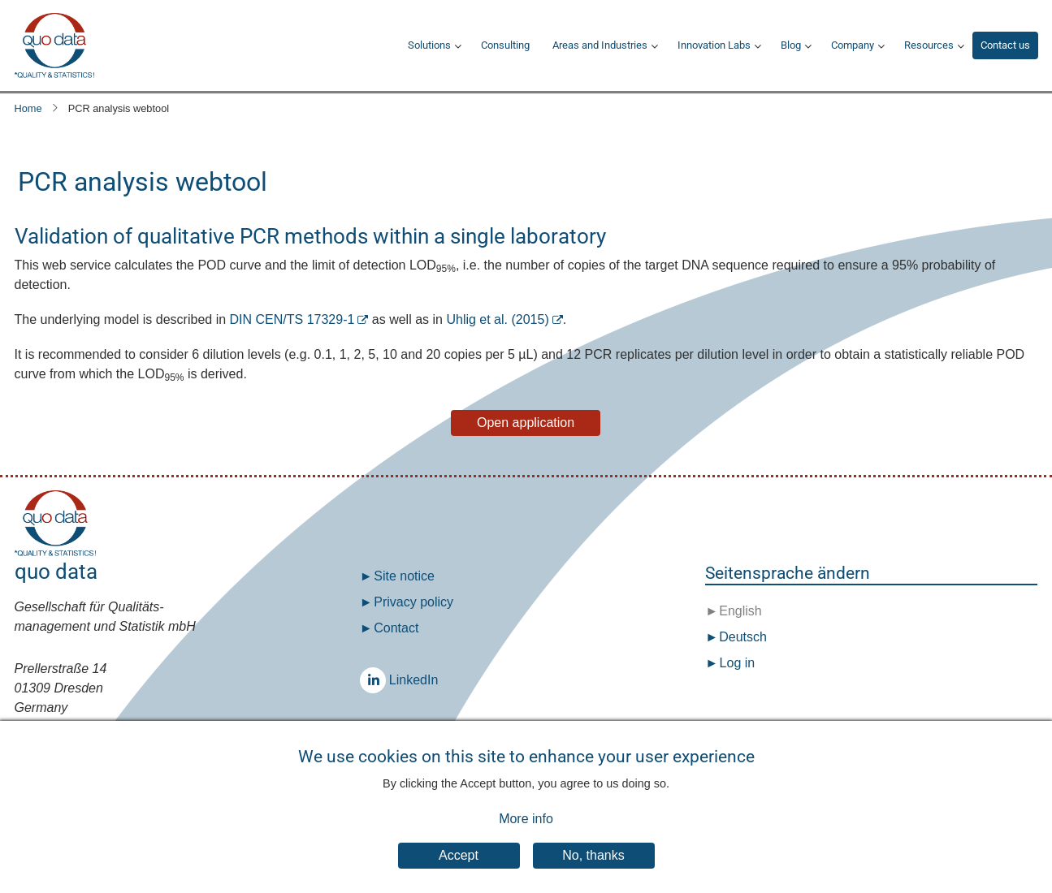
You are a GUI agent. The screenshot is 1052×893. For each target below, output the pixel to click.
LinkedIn (377, 680)
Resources (929, 45)
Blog (791, 45)
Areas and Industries (599, 45)
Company (852, 45)
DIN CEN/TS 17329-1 (292, 319)
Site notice (404, 576)
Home (28, 108)
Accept (458, 867)
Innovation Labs (714, 45)
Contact (396, 628)
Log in (737, 663)
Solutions (429, 45)
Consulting (505, 45)
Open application (525, 422)
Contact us (1005, 45)
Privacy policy (413, 602)
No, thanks (593, 867)
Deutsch (741, 637)
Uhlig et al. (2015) (497, 319)
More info (526, 832)
